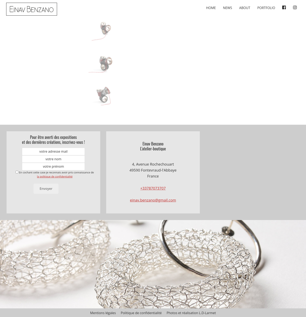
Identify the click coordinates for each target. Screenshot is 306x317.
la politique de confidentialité (54, 176)
